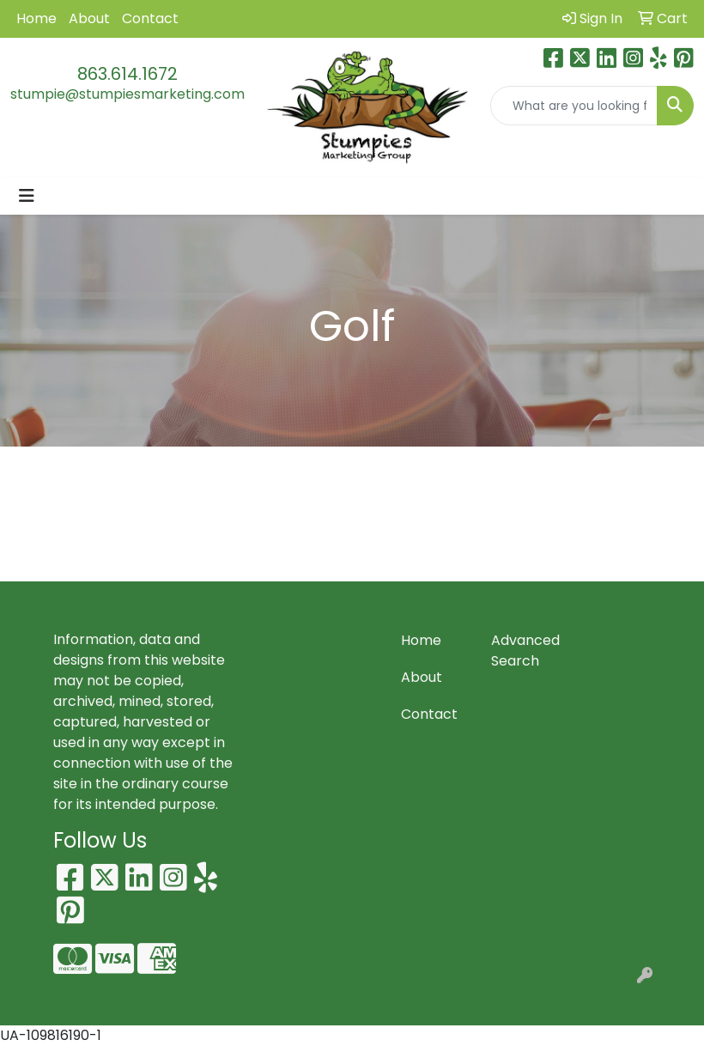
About (89, 18)
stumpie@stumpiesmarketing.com (127, 94)
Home (36, 18)
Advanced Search (525, 650)
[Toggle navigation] (27, 196)
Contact (150, 18)
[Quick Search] (574, 105)
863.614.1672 (127, 74)
